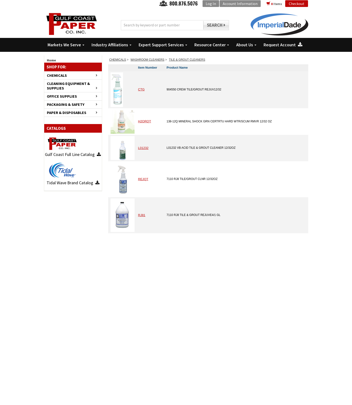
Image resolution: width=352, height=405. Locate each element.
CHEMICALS (57, 75)
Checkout (296, 3)
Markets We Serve (66, 45)
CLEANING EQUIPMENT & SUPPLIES (68, 85)
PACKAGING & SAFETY (65, 104)
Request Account (283, 45)
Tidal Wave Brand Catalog (73, 182)
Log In (211, 3)
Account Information (240, 3)
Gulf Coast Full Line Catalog (73, 154)
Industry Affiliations (111, 45)
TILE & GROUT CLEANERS (187, 59)
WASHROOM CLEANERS (147, 59)
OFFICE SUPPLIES (62, 96)
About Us (246, 45)
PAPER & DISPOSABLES (66, 112)
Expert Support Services (163, 45)
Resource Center (211, 45)
